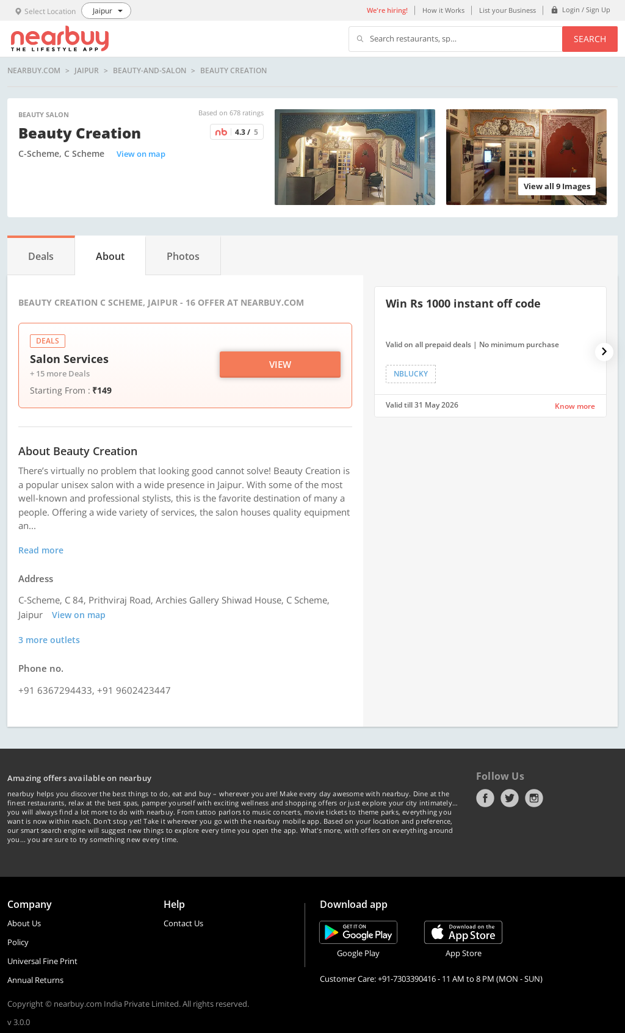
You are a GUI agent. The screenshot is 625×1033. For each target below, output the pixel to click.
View (280, 364)
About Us (24, 923)
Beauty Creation (233, 71)
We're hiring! (387, 10)
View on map (141, 153)
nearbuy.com (33, 71)
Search (590, 39)
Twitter (509, 798)
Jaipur (86, 71)
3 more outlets (49, 640)
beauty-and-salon (149, 71)
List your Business (507, 10)
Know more (575, 406)
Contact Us (183, 923)
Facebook (485, 798)
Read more (40, 550)
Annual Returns (35, 979)
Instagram (534, 798)
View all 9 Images (557, 186)
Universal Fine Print (42, 961)
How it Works (443, 10)
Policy (18, 942)
